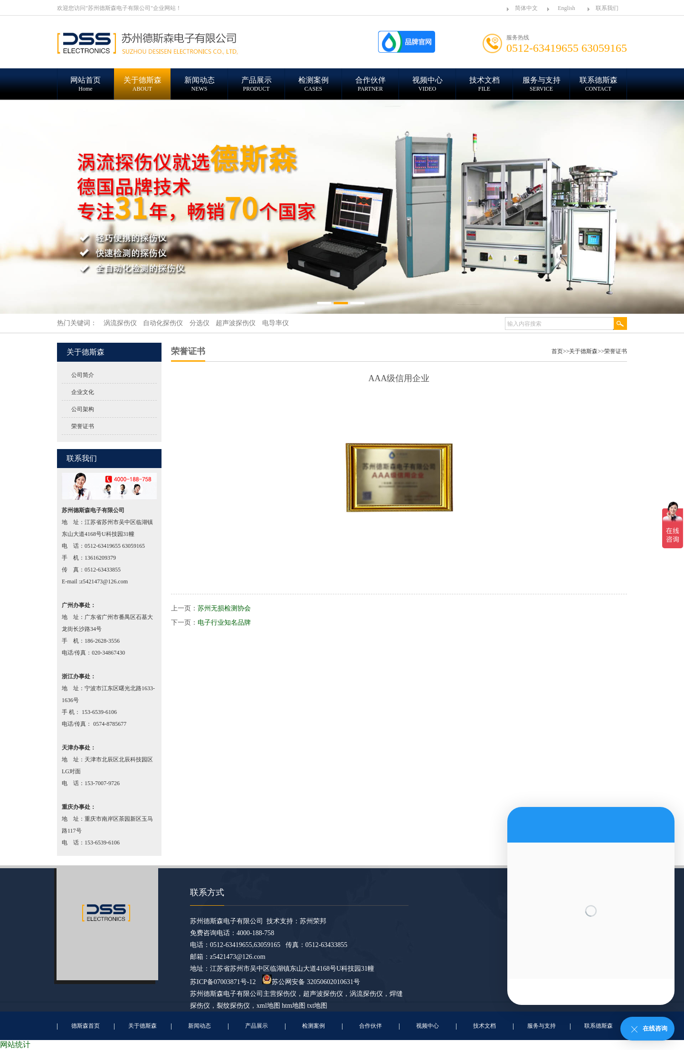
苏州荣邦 (313, 921)
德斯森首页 (85, 1025)
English (566, 8)
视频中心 (427, 1025)
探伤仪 (286, 993)
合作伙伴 (370, 1025)
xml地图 (268, 1005)
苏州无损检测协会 (224, 608)
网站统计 (15, 1045)
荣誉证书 (82, 426)
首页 (557, 351)
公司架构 (82, 409)
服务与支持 (541, 1025)
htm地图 (293, 1005)
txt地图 (317, 1005)
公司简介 (82, 375)
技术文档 (484, 1025)
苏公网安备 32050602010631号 (311, 981)
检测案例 (313, 1025)
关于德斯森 (583, 351)
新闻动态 (199, 1025)
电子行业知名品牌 (224, 622)
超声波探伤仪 (323, 993)
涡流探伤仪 (366, 993)
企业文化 (82, 392)
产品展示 (256, 1025)
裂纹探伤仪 (233, 1005)
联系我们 (607, 8)
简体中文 (526, 8)
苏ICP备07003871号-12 (223, 981)
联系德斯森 (598, 1025)
